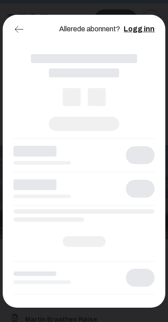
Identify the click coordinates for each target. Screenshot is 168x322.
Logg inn (139, 29)
